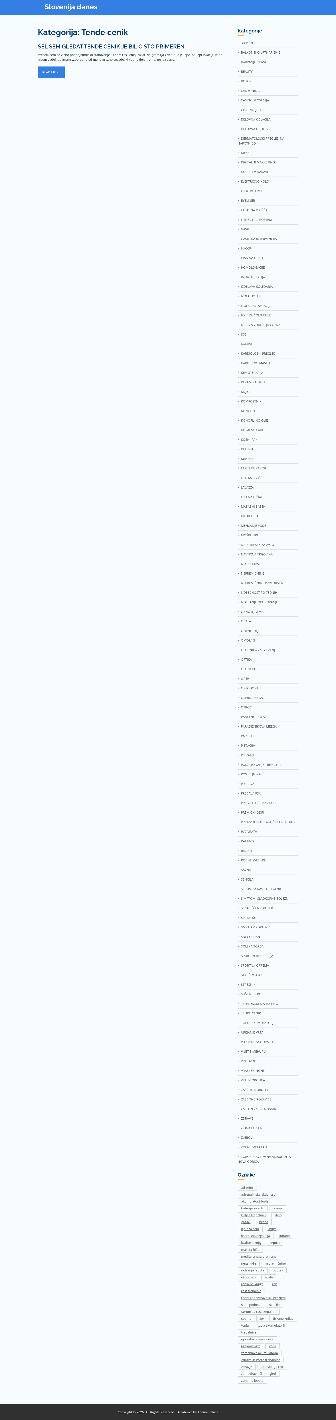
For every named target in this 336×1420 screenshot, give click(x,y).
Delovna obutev (254, 129)
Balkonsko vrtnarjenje (260, 52)
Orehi (245, 678)
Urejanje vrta (252, 1032)
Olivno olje (250, 631)
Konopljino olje (254, 420)
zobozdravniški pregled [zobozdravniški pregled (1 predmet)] (258, 1374)
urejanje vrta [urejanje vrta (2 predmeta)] (250, 1346)
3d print (248, 43)
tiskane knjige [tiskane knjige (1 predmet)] (283, 1318)
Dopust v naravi (254, 172)
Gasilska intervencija (259, 239)
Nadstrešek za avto (257, 545)
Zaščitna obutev (255, 1090)
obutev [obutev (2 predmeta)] (278, 1270)
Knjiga (246, 392)
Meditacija (249, 516)
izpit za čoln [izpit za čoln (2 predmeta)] (250, 1229)
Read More (51, 72)
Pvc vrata (249, 831)
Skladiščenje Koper (257, 908)
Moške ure (250, 535)
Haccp (246, 248)
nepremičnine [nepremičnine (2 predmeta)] (275, 1263)
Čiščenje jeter (252, 110)
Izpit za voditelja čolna (260, 325)
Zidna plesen (251, 1128)
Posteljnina (251, 774)
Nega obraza (252, 564)
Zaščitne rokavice (256, 1099)
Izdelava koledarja (257, 286)
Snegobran (250, 937)
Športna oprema (255, 965)
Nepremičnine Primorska (262, 583)
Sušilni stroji (252, 994)
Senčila (247, 879)
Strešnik (248, 984)
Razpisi (246, 851)
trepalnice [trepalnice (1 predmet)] (248, 1332)
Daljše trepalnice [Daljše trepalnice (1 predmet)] (253, 1215)
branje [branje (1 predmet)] (278, 1208)
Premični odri (252, 812)
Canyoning (250, 90)
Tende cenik (251, 1013)
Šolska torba (252, 946)
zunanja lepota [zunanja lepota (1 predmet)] (252, 1380)
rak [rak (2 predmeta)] (274, 1284)
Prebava (247, 784)
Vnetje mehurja (253, 1051)
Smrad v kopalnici (256, 927)
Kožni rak (249, 439)
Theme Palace (208, 1412)
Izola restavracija (256, 306)
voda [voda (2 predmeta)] (272, 1346)
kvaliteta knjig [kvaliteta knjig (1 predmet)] (251, 1243)
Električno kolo (255, 181)
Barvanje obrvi (253, 62)
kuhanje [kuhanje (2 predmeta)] (285, 1236)
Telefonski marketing (259, 1004)
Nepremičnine (252, 573)
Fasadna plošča (254, 210)
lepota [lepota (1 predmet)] (275, 1243)
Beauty (247, 71)
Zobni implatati (254, 1147)
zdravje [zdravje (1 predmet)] (246, 1367)
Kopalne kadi (252, 430)
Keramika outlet (255, 382)
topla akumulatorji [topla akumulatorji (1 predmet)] (271, 1325)
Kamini (246, 344)
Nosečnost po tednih (259, 592)
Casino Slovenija (255, 100)
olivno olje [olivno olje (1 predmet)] (248, 1277)
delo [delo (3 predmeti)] (278, 1215)
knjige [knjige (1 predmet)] (272, 1229)
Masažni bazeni (254, 506)
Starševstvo (251, 975)
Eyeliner (248, 200)
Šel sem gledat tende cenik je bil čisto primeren (111, 46)
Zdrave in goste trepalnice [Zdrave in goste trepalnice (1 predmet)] (260, 1360)
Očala (246, 621)
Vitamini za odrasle (257, 1042)
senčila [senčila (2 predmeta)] (274, 1305)
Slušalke (248, 917)
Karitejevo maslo (255, 363)
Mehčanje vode (253, 525)
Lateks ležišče (252, 478)
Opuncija (248, 669)
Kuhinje (247, 459)
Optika (246, 659)
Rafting (247, 841)
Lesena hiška (251, 497)
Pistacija (248, 745)
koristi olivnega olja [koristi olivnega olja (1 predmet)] (255, 1236)
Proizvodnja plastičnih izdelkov (268, 822)
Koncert (248, 411)
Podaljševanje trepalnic (261, 764)
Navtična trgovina (257, 554)
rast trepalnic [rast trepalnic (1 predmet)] (251, 1291)
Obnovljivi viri (253, 611)
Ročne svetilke (253, 860)
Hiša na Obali (252, 258)
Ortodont (250, 688)
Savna (246, 870)
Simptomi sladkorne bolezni (265, 898)
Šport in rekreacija (257, 956)
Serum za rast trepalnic (261, 889)
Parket (246, 736)
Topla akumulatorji (257, 1023)
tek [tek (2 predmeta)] (262, 1318)
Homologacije (253, 267)
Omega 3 (248, 640)
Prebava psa (251, 793)
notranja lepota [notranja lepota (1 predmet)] (252, 1270)
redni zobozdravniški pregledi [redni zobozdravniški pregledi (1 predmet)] (263, 1298)
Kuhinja (247, 449)
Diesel (246, 153)
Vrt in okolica (253, 1080)
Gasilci (246, 229)
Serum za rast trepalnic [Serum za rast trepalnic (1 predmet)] (258, 1311)
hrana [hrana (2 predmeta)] (263, 1222)
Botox (246, 81)
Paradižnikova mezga (259, 726)
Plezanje (248, 755)
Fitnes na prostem (256, 219)
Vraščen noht (253, 1070)
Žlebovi (247, 1137)
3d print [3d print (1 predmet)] (247, 1187)
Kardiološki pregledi (258, 353)
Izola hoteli (251, 296)
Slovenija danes (71, 7)
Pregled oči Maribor (258, 803)
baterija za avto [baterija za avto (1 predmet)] (252, 1208)
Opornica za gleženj (258, 650)
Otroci (247, 707)
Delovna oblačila (256, 119)
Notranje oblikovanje (259, 602)
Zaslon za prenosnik (258, 1109)
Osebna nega (252, 698)
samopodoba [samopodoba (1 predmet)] (251, 1305)
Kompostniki (251, 401)
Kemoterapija (252, 372)
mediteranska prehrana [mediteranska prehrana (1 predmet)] (259, 1256)
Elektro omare (253, 191)
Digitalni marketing (258, 162)
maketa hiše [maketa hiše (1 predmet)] (250, 1249)
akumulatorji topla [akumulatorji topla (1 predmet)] (255, 1201)
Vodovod (248, 1061)
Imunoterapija (253, 277)
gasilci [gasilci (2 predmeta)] (246, 1222)
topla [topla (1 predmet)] (245, 1325)
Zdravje (247, 1118)
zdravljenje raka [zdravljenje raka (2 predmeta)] (273, 1367)
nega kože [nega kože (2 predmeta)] (248, 1263)
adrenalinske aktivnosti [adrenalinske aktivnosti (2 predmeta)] (258, 1194)
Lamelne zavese (254, 468)
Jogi (244, 334)
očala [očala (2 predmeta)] (269, 1277)
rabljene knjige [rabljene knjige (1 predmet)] (252, 1284)
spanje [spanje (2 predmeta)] (246, 1318)
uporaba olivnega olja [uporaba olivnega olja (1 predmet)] (257, 1339)
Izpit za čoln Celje (256, 315)
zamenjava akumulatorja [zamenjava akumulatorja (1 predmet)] (259, 1353)
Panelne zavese (254, 717)
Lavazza (247, 487)
